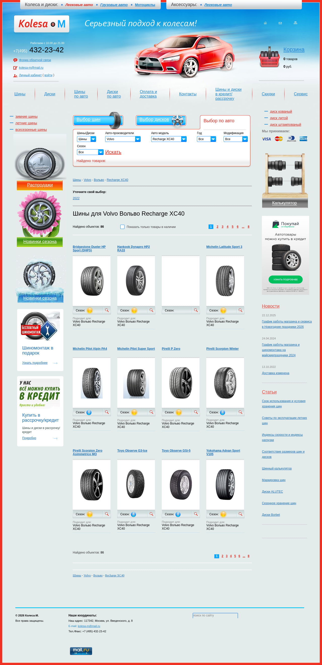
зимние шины (26, 116)
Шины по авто (81, 94)
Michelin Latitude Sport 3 (224, 247)
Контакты (187, 94)
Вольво (99, 180)
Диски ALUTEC (272, 491)
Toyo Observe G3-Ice (132, 450)
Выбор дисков (154, 119)
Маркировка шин (274, 480)
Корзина (294, 49)
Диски (49, 94)
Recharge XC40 (117, 180)
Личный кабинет (30, 75)
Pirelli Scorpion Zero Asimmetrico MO (87, 452)
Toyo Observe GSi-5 (176, 450)
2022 (76, 198)
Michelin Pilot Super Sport (136, 348)
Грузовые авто (114, 5)
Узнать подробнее (35, 363)
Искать (113, 152)
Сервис (301, 94)
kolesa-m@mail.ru (31, 67)
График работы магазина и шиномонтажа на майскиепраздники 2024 (281, 350)
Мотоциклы (145, 5)
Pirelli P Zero (171, 348)
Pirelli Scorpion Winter (222, 348)
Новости (270, 306)
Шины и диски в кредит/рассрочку (228, 94)
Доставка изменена (275, 373)
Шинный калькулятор (277, 468)
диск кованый (281, 111)
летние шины (26, 123)
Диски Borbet (271, 515)
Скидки (268, 94)
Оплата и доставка (148, 94)
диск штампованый (285, 125)
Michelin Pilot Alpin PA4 (90, 348)
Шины (19, 94)
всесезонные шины (31, 130)
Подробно (29, 438)
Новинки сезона (40, 241)
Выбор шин (88, 119)
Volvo (87, 180)
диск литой (279, 118)
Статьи (269, 392)
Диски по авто (114, 94)
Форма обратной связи (35, 60)
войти (49, 75)
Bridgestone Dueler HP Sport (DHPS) (89, 248)
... (243, 226)
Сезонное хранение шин (279, 503)
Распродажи (40, 184)
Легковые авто (218, 5)
